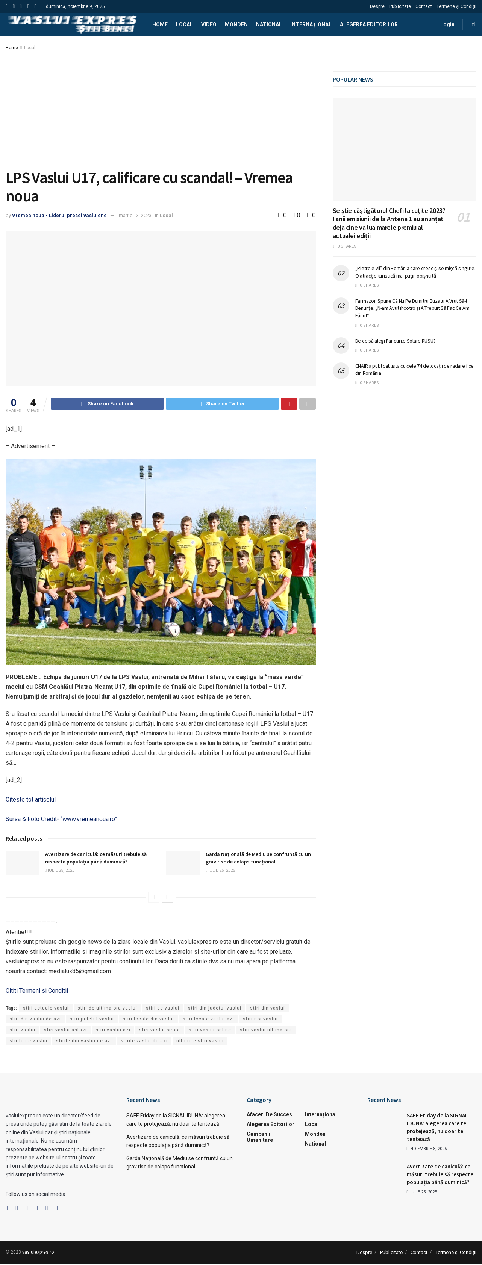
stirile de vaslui (28, 1042)
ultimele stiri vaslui (200, 1042)
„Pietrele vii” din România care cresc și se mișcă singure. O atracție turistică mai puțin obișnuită (415, 272)
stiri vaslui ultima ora (266, 1031)
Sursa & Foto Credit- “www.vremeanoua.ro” (61, 820)
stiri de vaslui (162, 1009)
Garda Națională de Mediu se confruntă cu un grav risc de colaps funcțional (258, 859)
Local (184, 24)
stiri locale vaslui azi (208, 1020)
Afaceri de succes (269, 1116)
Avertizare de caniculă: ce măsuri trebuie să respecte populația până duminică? (96, 859)
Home (160, 24)
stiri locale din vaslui (148, 1020)
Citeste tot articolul (31, 800)
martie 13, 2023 (135, 215)
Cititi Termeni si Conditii (37, 991)
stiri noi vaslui (260, 1020)
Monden (236, 24)
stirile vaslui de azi (144, 1042)
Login (446, 24)
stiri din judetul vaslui (214, 1009)
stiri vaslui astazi (65, 1031)
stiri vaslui (22, 1031)
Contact (423, 6)
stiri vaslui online (210, 1031)
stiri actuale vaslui (46, 1009)
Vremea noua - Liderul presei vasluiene (59, 215)
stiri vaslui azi (112, 1031)
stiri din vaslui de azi (35, 1020)
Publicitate (400, 6)
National (269, 24)
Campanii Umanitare (260, 1138)
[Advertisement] (160, 108)
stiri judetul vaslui (92, 1020)
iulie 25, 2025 (59, 871)
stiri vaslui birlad (159, 1031)
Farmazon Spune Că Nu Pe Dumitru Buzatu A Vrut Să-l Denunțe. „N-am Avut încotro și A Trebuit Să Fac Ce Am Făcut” (412, 308)
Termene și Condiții (456, 6)
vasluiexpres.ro (38, 1253)
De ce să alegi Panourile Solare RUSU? (395, 340)
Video (209, 24)
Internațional (311, 24)
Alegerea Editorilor (369, 24)
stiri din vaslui (267, 1009)
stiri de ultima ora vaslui (107, 1009)
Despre (377, 6)
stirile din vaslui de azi (84, 1042)
